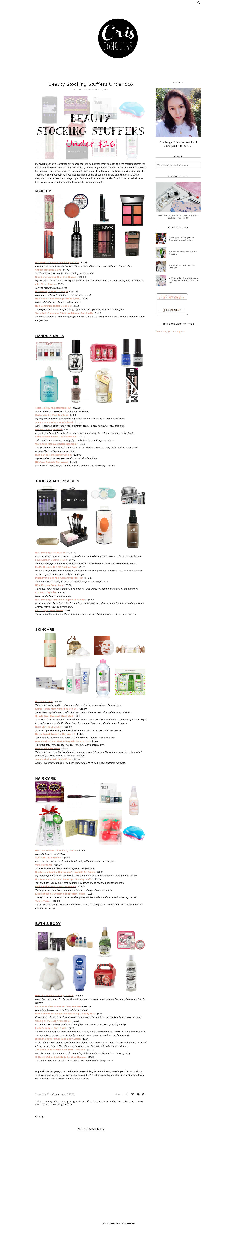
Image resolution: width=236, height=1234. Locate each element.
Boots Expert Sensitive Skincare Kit (55, 737)
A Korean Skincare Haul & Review (183, 253)
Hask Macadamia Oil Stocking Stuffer (56, 854)
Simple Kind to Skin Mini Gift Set (53, 763)
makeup (103, 1106)
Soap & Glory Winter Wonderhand (54, 424)
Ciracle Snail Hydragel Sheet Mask (54, 719)
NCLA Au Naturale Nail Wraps (51, 464)
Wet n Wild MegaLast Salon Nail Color (56, 446)
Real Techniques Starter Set (50, 555)
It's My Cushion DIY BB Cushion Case (56, 570)
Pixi (126, 1106)
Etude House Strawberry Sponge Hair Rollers (60, 898)
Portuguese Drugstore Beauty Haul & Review (181, 239)
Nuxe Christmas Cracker (48, 730)
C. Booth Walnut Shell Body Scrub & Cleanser (60, 1062)
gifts (88, 1106)
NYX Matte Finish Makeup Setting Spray (57, 300)
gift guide (78, 1106)
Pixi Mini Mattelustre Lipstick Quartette (57, 264)
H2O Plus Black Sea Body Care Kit (54, 1000)
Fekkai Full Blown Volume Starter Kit (55, 890)
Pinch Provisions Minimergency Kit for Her (59, 580)
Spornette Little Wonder (48, 862)
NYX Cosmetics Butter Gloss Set (53, 307)
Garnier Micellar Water (47, 752)
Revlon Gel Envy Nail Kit (48, 431)
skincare (46, 1109)
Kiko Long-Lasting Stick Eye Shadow (55, 278)
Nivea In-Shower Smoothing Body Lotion (58, 1044)
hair (95, 1106)
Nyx (119, 1106)
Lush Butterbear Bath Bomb (51, 1033)
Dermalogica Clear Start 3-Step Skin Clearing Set (62, 745)
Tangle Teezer (43, 905)
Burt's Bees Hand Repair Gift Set (53, 457)
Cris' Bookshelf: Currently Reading (171, 297)
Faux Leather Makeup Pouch (51, 562)
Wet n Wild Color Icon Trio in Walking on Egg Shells (64, 314)
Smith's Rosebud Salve (48, 271)
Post (132, 1106)
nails (112, 1106)
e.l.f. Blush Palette (45, 285)
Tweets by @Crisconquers (170, 331)
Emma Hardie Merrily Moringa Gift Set (56, 712)
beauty (48, 1106)
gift (69, 1106)
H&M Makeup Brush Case (49, 588)
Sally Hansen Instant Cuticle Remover (56, 438)
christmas (59, 1106)
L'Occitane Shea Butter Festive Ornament (58, 1011)
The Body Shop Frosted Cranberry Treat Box (60, 1054)
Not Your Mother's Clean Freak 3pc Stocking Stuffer (64, 883)
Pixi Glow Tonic (44, 705)
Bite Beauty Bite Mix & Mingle (51, 292)
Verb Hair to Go (43, 869)
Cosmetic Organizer (46, 595)
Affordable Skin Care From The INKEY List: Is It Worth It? (178, 217)
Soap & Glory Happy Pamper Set (53, 1026)
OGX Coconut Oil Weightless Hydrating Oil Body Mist (65, 1018)
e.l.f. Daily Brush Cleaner (49, 613)
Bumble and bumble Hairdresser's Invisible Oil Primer (65, 876)
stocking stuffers (62, 1109)
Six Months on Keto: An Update (182, 266)
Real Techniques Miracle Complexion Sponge (60, 602)
